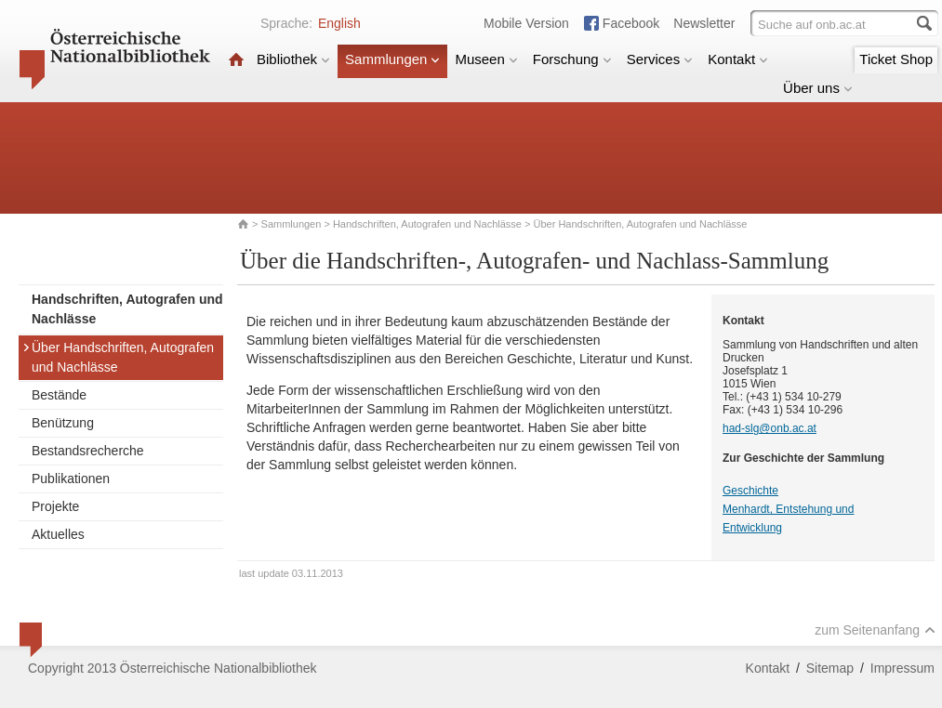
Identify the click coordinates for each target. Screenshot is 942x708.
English (339, 23)
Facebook (631, 23)
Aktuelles (58, 534)
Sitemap (830, 668)
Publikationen (71, 478)
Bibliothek (293, 59)
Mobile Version (526, 23)
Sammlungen (392, 59)
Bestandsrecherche (88, 450)
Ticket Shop (896, 59)
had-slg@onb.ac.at (769, 428)
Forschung (572, 59)
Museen (486, 59)
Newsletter (704, 23)
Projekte (55, 506)
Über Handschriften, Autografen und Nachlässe (118, 357)
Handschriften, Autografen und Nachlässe (427, 223)
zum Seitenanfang (875, 630)
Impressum (902, 668)
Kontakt (738, 59)
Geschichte (750, 490)
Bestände (59, 394)
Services (660, 59)
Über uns (818, 88)
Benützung (63, 422)
